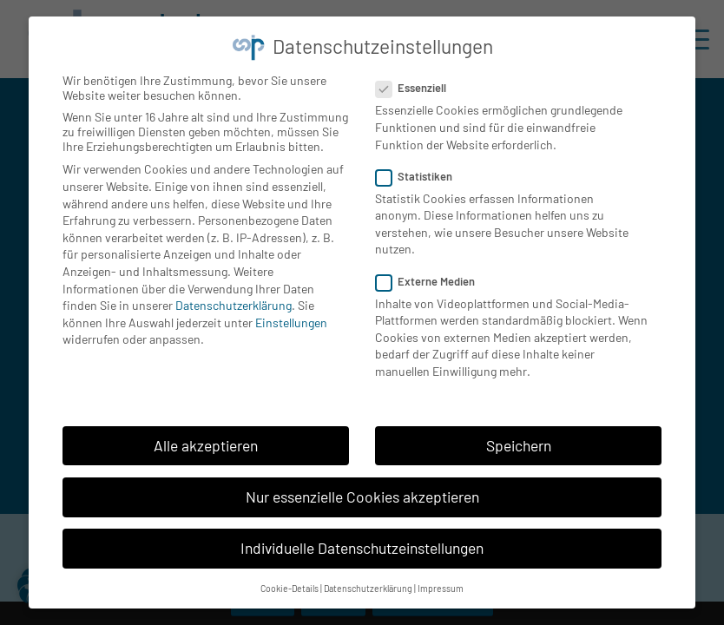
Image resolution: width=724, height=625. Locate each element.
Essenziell (418, 80)
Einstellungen (291, 314)
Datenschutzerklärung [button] (368, 580)
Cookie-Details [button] (289, 580)
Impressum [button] (441, 580)
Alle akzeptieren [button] (206, 437)
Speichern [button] (518, 437)
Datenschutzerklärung (233, 297)
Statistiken (421, 168)
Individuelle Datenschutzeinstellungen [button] (362, 539)
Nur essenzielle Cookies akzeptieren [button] (362, 488)
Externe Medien (432, 273)
